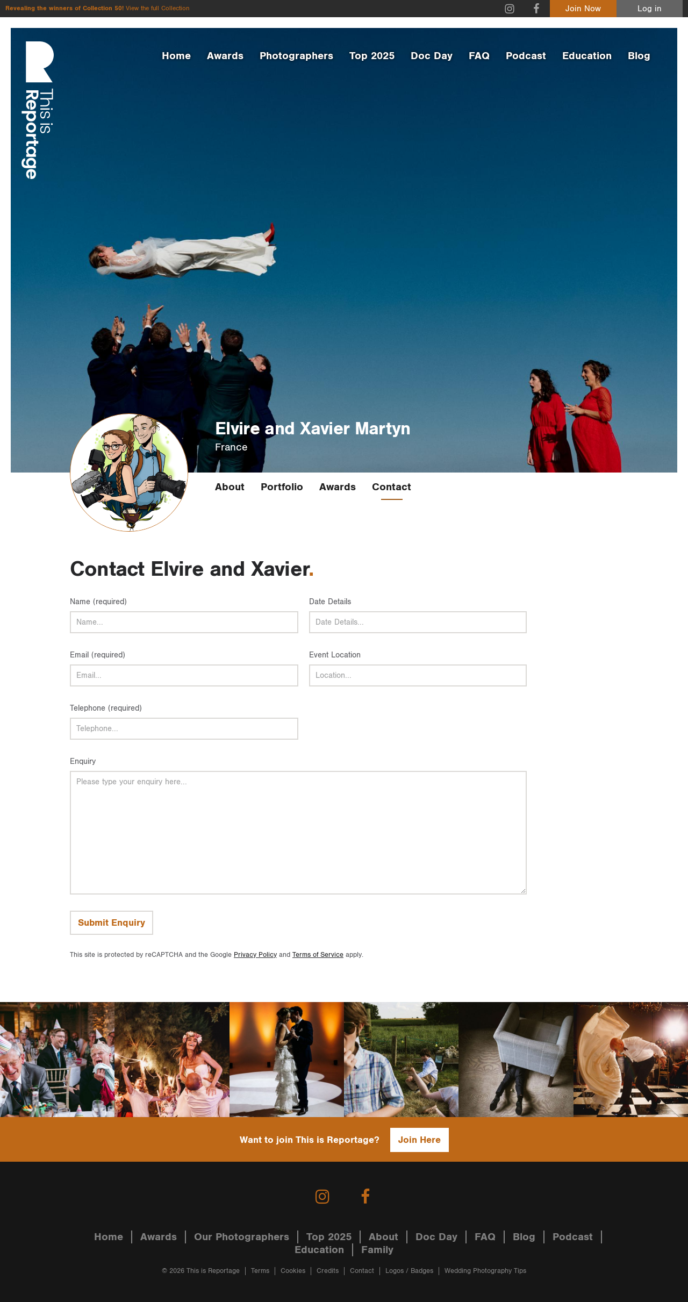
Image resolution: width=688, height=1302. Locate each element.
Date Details (330, 601)
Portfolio (282, 487)
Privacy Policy (255, 955)
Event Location (335, 655)
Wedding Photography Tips (485, 1271)
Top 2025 (372, 55)
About (230, 487)
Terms (260, 1271)
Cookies (293, 1271)
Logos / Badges (409, 1271)
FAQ (479, 55)
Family (377, 1249)
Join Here (419, 1140)
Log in (649, 9)
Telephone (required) (106, 708)
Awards (225, 55)
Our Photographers (241, 1237)
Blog (639, 55)
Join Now (583, 9)
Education (587, 55)
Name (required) (98, 601)
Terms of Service (317, 955)
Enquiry (83, 761)
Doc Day (432, 55)
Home (176, 55)
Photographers (296, 55)
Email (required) (97, 655)
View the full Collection (157, 8)
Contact (391, 487)
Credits (328, 1271)
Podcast (526, 55)
